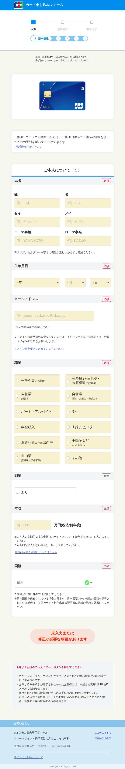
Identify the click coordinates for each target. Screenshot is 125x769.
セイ (17, 213)
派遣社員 (37, 442)
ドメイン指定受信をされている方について (39, 348)
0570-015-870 (103, 738)
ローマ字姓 (22, 232)
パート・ (36, 411)
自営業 (26, 396)
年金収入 (28, 427)
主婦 (82, 427)
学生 (75, 411)
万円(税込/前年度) (67, 525)
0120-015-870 (103, 732)
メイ (68, 213)
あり (24, 492)
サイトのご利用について (28, 757)
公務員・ (86, 380)
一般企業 (33, 381)
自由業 (31, 458)
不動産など (80, 442)
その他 (77, 458)
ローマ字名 (73, 232)
